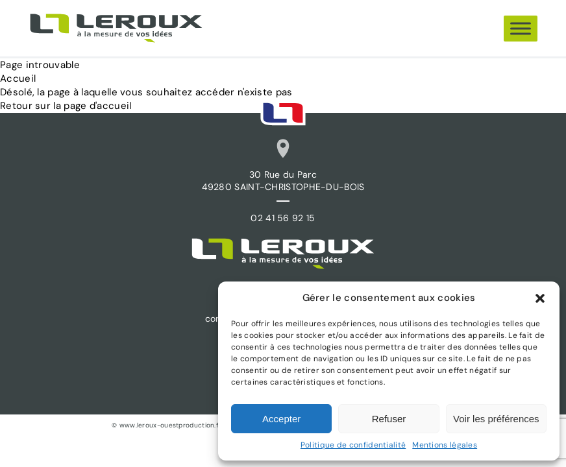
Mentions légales (444, 445)
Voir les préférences (496, 418)
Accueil (18, 78)
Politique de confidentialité (353, 445)
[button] (540, 298)
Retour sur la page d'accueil (65, 105)
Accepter (281, 418)
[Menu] (520, 28)
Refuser (389, 418)
